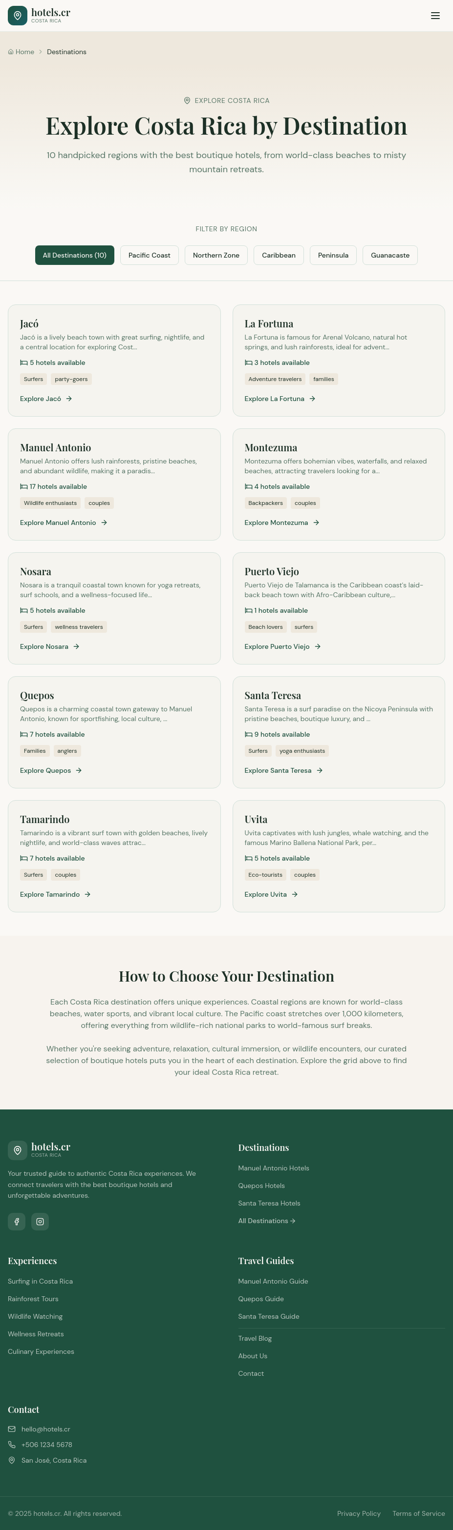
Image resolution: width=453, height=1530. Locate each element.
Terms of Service (418, 1513)
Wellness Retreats (36, 1333)
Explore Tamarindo (55, 894)
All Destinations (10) (75, 255)
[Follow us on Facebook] (16, 1221)
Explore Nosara (50, 646)
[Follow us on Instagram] (40, 1221)
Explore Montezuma (282, 522)
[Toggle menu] (435, 15)
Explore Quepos (51, 770)
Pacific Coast (150, 255)
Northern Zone (216, 255)
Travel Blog (255, 1338)
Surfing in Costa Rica (40, 1281)
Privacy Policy (359, 1513)
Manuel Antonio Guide (273, 1281)
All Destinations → (267, 1220)
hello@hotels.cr (46, 1429)
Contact (251, 1373)
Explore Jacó (46, 398)
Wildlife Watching (35, 1316)
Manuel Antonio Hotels (274, 1168)
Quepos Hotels (261, 1185)
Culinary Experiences (41, 1351)
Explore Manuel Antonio (64, 522)
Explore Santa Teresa (284, 770)
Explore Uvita (272, 894)
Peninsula (333, 255)
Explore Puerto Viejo (283, 646)
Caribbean (279, 255)
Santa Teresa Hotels (269, 1203)
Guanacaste (390, 255)
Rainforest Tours (33, 1298)
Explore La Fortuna (281, 398)
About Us (253, 1355)
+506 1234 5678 (47, 1444)
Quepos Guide (261, 1298)
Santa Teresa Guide (269, 1316)
